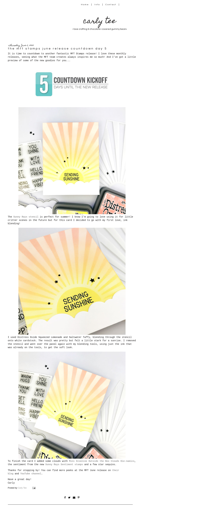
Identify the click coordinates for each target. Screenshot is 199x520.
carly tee (99, 21)
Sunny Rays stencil (25, 217)
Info (97, 5)
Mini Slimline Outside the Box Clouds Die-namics (101, 461)
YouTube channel (30, 473)
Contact (110, 5)
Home (85, 5)
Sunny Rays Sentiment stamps (64, 464)
